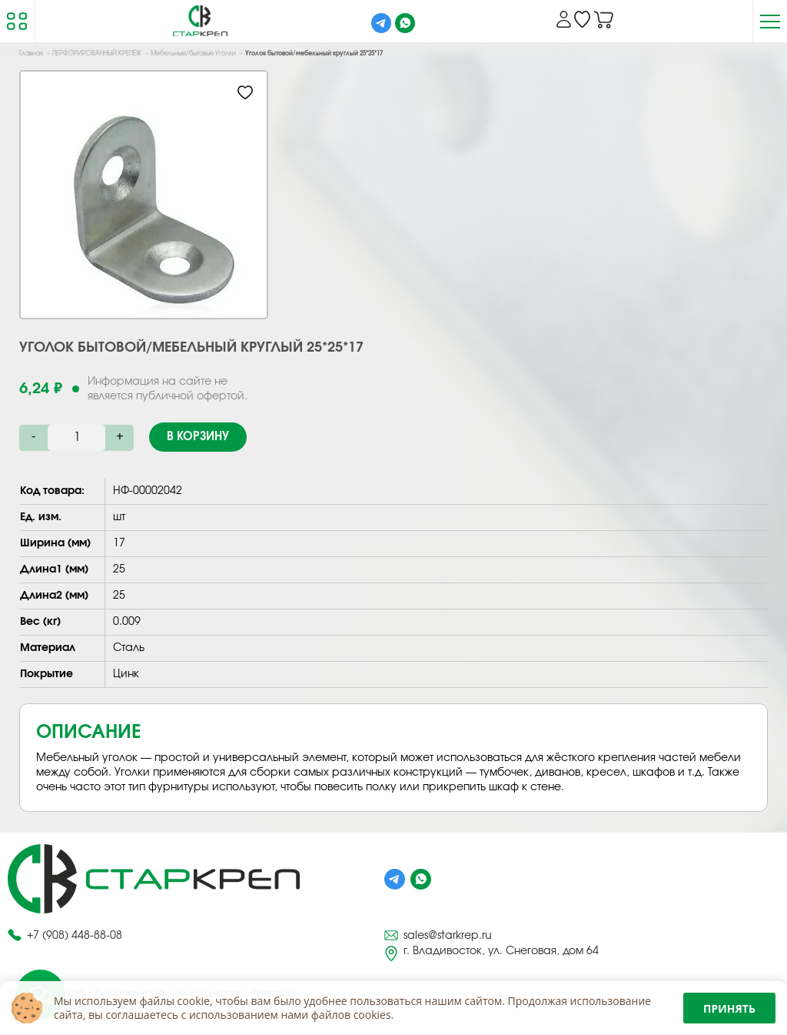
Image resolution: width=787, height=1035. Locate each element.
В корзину (198, 436)
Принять (729, 1008)
